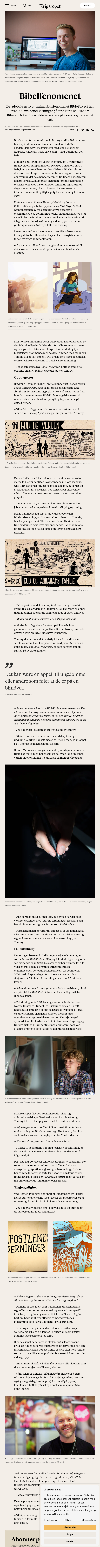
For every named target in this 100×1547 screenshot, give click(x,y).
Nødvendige (51, 1520)
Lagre (70, 1534)
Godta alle (70, 1527)
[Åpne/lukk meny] (10, 5)
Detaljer (70, 1541)
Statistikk (70, 1520)
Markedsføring (89, 1520)
